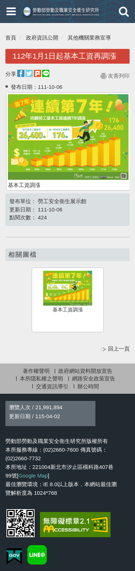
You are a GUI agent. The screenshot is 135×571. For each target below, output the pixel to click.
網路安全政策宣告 (93, 378)
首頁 (10, 38)
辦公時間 (88, 386)
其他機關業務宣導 (89, 38)
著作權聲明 (36, 371)
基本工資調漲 (67, 291)
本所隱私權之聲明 (41, 378)
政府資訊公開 (42, 38)
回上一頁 (119, 349)
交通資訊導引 (52, 386)
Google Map (33, 475)
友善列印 (119, 76)
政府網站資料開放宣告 (85, 371)
